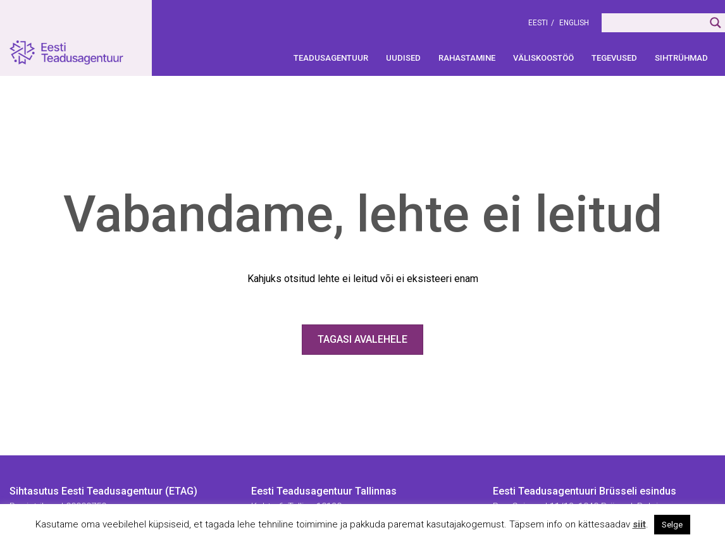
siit (639, 524)
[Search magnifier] (715, 22)
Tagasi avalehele (362, 339)
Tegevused (614, 58)
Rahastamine (466, 58)
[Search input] (654, 22)
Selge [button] (672, 524)
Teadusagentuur (331, 58)
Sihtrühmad (681, 58)
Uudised (403, 58)
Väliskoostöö (543, 58)
